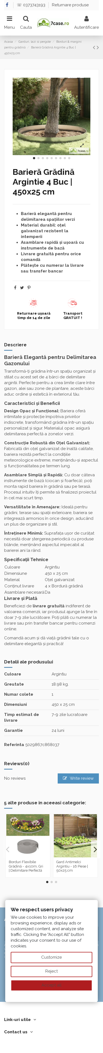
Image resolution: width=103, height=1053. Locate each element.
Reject (51, 971)
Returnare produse (70, 4)
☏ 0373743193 (31, 4)
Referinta (14, 744)
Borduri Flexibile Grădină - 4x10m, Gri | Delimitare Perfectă (26, 866)
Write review (78, 778)
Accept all (51, 985)
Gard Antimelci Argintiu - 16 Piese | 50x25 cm (72, 866)
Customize (51, 957)
